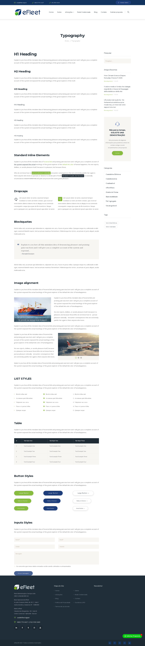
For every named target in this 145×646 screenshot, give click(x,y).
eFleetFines (110, 188)
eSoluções (58, 594)
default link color (67, 164)
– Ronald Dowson (27, 254)
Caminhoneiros (111, 179)
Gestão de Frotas (112, 192)
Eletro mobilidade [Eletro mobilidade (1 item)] (111, 226)
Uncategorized (108, 81)
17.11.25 (116, 94)
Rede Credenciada (81, 594)
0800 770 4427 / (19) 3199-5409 (28, 622)
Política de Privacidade (62, 602)
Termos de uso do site (62, 606)
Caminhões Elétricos (113, 174)
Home (67, 41)
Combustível (110, 183)
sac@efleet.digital (23, 618)
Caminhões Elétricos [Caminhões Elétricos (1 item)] (111, 223)
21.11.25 (116, 81)
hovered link (48, 162)
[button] (76, 358)
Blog (56, 598)
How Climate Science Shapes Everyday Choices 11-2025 (114, 77)
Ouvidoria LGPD (80, 602)
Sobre (77, 590)
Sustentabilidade (112, 197)
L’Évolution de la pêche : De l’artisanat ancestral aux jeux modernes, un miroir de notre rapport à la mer (115, 103)
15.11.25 (116, 110)
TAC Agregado (111, 201)
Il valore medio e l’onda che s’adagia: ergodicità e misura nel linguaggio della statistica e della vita (117, 89)
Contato (117, 153)
